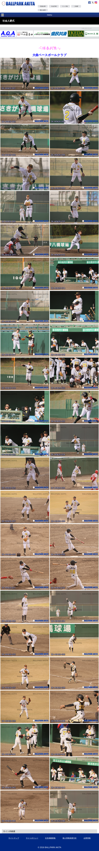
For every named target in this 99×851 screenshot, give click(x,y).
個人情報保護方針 (70, 838)
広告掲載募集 (50, 838)
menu (49, 15)
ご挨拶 (76, 6)
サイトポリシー (32, 838)
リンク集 (65, 6)
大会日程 (54, 6)
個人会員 (43, 10)
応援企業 (43, 6)
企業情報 (87, 838)
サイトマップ (13, 838)
